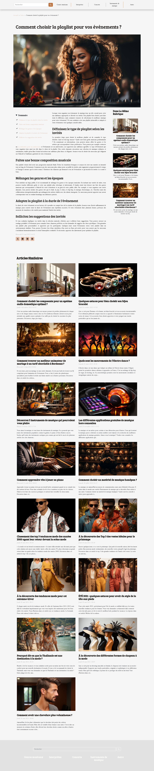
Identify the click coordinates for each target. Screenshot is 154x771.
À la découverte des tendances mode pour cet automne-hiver (42, 597)
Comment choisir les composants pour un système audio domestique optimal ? (126, 139)
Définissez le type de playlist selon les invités (33, 120)
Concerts (97, 4)
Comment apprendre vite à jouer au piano (40, 479)
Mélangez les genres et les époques (30, 128)
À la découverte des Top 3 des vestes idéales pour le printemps (107, 538)
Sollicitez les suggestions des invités (30, 137)
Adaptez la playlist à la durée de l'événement (33, 133)
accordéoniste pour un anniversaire (29, 146)
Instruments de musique (114, 4)
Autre (132, 4)
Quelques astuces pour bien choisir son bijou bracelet (125, 171)
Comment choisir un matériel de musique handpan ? (108, 479)
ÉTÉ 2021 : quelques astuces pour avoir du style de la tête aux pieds (107, 597)
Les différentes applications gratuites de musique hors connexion (106, 421)
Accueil (15, 15)
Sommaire (23, 115)
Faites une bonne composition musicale (31, 124)
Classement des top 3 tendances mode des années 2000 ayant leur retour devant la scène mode (44, 538)
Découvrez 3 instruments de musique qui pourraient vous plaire (46, 421)
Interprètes (79, 4)
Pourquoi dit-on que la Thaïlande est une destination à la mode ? (39, 657)
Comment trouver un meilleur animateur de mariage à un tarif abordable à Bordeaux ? (125, 203)
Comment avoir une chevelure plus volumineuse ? (44, 715)
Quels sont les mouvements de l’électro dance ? (104, 360)
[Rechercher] (31, 5)
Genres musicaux (62, 4)
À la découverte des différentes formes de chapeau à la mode (108, 657)
